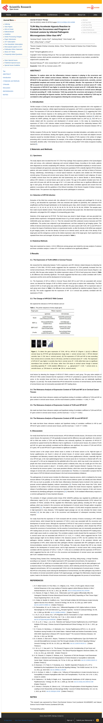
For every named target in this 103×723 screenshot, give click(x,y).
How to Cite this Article (89, 32)
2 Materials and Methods (41, 149)
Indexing (6, 24)
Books (37, 15)
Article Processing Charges (12, 37)
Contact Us (60, 716)
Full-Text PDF (86, 22)
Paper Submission (9, 39)
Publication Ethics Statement (12, 49)
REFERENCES (36, 580)
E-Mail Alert (8, 720)
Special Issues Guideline (11, 65)
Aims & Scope (8, 29)
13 (41, 507)
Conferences (52, 15)
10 (65, 491)
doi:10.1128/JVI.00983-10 (42, 605)
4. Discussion (36, 431)
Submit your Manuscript (84, 720)
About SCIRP (47, 716)
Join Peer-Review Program (24, 720)
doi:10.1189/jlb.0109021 (58, 612)
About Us (81, 15)
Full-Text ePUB (86, 27)
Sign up (69, 720)
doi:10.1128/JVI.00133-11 (78, 643)
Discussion (6, 88)
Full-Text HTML (86, 25)
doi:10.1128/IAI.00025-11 (89, 660)
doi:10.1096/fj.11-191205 (58, 670)
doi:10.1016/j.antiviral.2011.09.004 (78, 590)
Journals (23, 15)
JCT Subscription (9, 42)
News (67, 15)
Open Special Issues (10, 60)
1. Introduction (36, 102)
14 (38, 512)
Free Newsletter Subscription (13, 44)
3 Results (34, 253)
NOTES (33, 697)
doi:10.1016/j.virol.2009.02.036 (83, 682)
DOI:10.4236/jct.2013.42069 (66, 22)
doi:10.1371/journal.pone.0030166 (45, 619)
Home (8, 15)
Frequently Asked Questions (12, 54)
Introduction (7, 77)
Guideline (6, 34)
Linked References (87, 30)
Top (4, 71)
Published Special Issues (11, 63)
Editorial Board (8, 31)
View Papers (7, 26)
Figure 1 (34, 351)
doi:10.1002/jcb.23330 (53, 691)
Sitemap (54, 716)
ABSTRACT (35, 71)
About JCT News (9, 52)
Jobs (95, 15)
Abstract (84, 20)
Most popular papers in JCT (12, 47)
